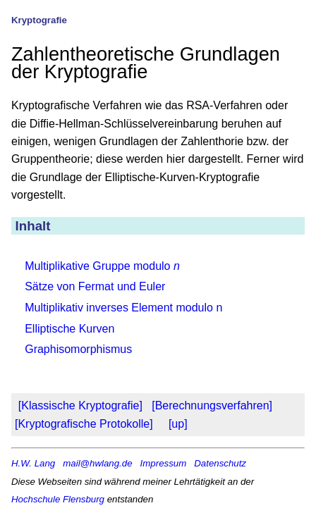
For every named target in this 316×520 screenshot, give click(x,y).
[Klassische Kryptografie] (80, 405)
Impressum (163, 463)
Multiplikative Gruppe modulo (102, 266)
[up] (178, 424)
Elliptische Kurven (69, 329)
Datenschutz (220, 463)
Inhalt (33, 225)
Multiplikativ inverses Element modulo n (123, 308)
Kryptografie (39, 20)
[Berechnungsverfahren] (212, 405)
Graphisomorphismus (78, 349)
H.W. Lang (33, 463)
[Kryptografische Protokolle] (84, 424)
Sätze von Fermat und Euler (95, 286)
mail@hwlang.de (97, 463)
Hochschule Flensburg (57, 499)
